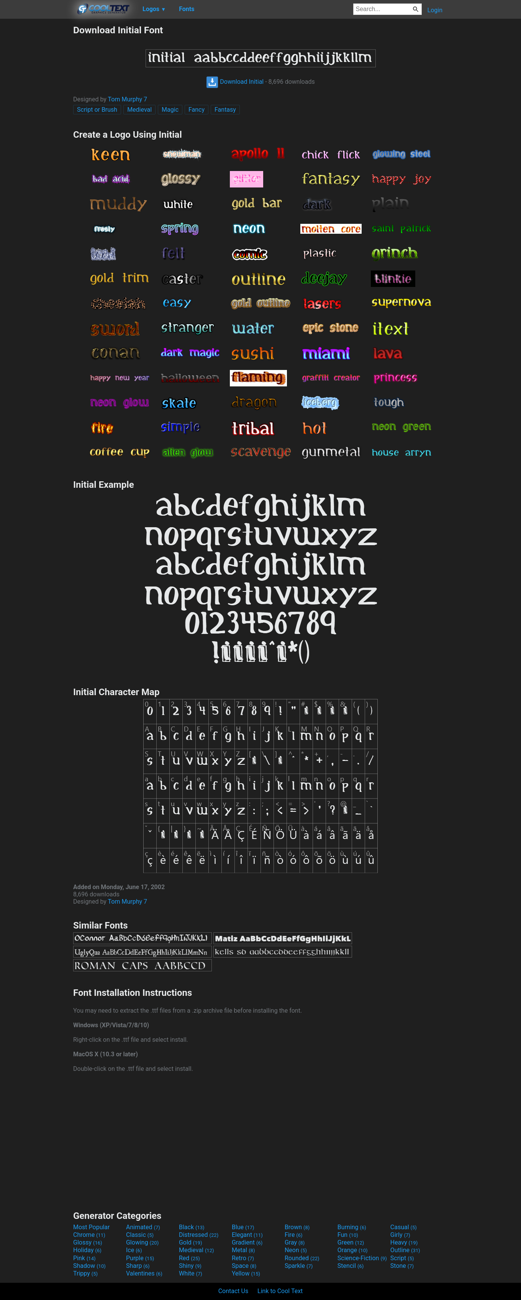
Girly (400, 1234)
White (190, 1273)
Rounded (302, 1258)
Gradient (247, 1242)
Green (351, 1242)
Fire (294, 1234)
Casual (403, 1227)
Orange (353, 1250)
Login (435, 10)
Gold (190, 1242)
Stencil (351, 1265)
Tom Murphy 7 (127, 99)
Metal (243, 1250)
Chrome (89, 1234)
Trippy (85, 1273)
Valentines (144, 1273)
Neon (296, 1250)
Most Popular (91, 1227)
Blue (243, 1227)
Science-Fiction (362, 1258)
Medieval (139, 109)
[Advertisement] (36, 139)
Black (192, 1227)
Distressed (198, 1234)
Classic (140, 1234)
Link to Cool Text (280, 1291)
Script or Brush (97, 109)
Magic (170, 109)
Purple (140, 1258)
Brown (297, 1227)
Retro (243, 1258)
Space (244, 1265)
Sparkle (299, 1265)
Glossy (87, 1242)
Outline (405, 1250)
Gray (295, 1242)
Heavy (404, 1242)
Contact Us (233, 1291)
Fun (348, 1234)
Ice (134, 1250)
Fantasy (225, 109)
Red (189, 1258)
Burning (352, 1227)
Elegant (247, 1234)
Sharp (138, 1265)
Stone (402, 1265)
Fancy (196, 109)
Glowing (142, 1242)
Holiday (87, 1250)
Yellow (246, 1273)
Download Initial (235, 81)
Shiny (190, 1265)
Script (402, 1258)
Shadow (89, 1265)
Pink (84, 1258)
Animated (143, 1227)
